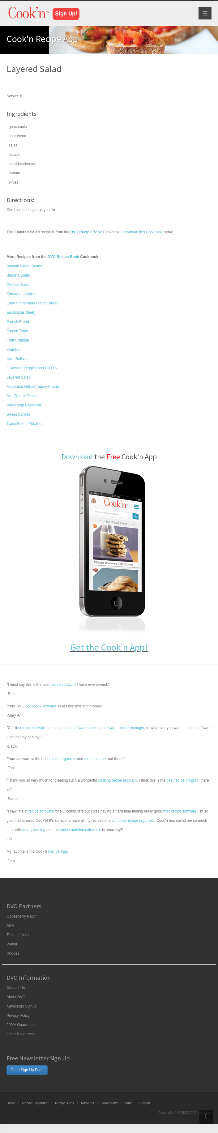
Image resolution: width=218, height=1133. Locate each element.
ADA (10, 925)
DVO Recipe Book (63, 257)
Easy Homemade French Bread (32, 303)
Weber (11, 944)
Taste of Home (18, 935)
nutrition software (32, 728)
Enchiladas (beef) (20, 312)
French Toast (17, 331)
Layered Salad (18, 377)
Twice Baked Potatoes (24, 424)
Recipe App (57, 851)
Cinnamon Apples (21, 294)
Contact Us (15, 988)
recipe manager (131, 728)
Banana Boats (18, 275)
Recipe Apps (64, 1103)
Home (10, 1103)
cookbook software (40, 706)
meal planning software (68, 728)
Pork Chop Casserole (24, 405)
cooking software (103, 728)
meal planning (33, 830)
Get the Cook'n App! (109, 647)
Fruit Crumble (17, 340)
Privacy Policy (18, 1015)
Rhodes (12, 953)
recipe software (62, 684)
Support (144, 1103)
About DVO (15, 997)
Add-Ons (87, 1103)
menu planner (95, 759)
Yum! (128, 1103)
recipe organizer (62, 759)
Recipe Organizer (35, 1103)
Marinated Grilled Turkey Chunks (33, 386)
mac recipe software (179, 811)
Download (77, 456)
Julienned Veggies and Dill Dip (31, 368)
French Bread (17, 322)
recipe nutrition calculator (80, 830)
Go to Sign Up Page (27, 1070)
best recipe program (182, 780)
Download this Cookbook (142, 232)
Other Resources (20, 1034)
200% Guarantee (20, 1025)
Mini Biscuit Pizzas (21, 396)
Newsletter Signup (21, 1006)
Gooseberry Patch (21, 916)
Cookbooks (109, 1103)
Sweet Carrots (18, 414)
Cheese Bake (17, 284)
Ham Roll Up (17, 359)
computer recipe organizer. (134, 820)
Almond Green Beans (24, 266)
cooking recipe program (117, 780)
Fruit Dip (13, 349)
